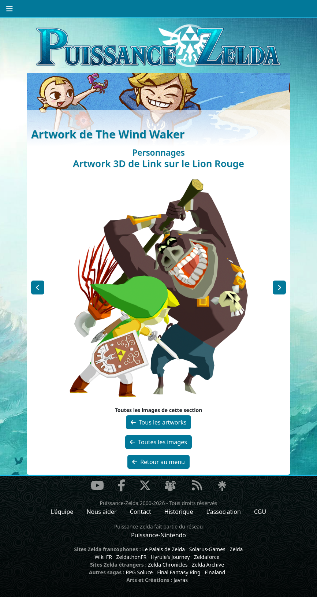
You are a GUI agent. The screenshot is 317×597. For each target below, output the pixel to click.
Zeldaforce (206, 556)
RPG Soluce (139, 572)
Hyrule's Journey (170, 556)
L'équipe (62, 512)
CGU (260, 512)
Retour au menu (158, 462)
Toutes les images (158, 442)
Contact (140, 512)
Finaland (215, 572)
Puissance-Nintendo (158, 535)
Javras (181, 579)
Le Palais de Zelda (163, 549)
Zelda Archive (208, 564)
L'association (223, 512)
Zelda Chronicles (167, 564)
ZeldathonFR (131, 556)
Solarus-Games (207, 549)
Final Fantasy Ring (178, 572)
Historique (178, 512)
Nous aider (101, 512)
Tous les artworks (159, 422)
